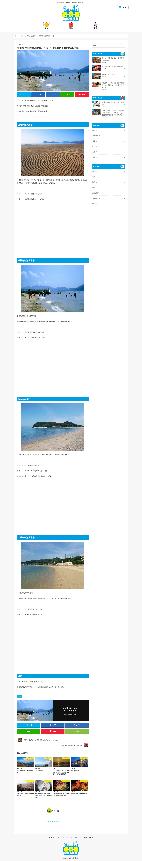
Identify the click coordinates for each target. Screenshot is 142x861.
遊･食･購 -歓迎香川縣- (53, 822)
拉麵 (94, 129)
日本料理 (96, 134)
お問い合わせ (88, 838)
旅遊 (94, 174)
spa (94, 169)
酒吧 (94, 155)
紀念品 (95, 190)
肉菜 (94, 145)
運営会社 (61, 838)
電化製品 (96, 195)
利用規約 (53, 838)
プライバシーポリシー (74, 838)
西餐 (94, 150)
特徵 (20, 696)
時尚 (94, 180)
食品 (94, 200)
